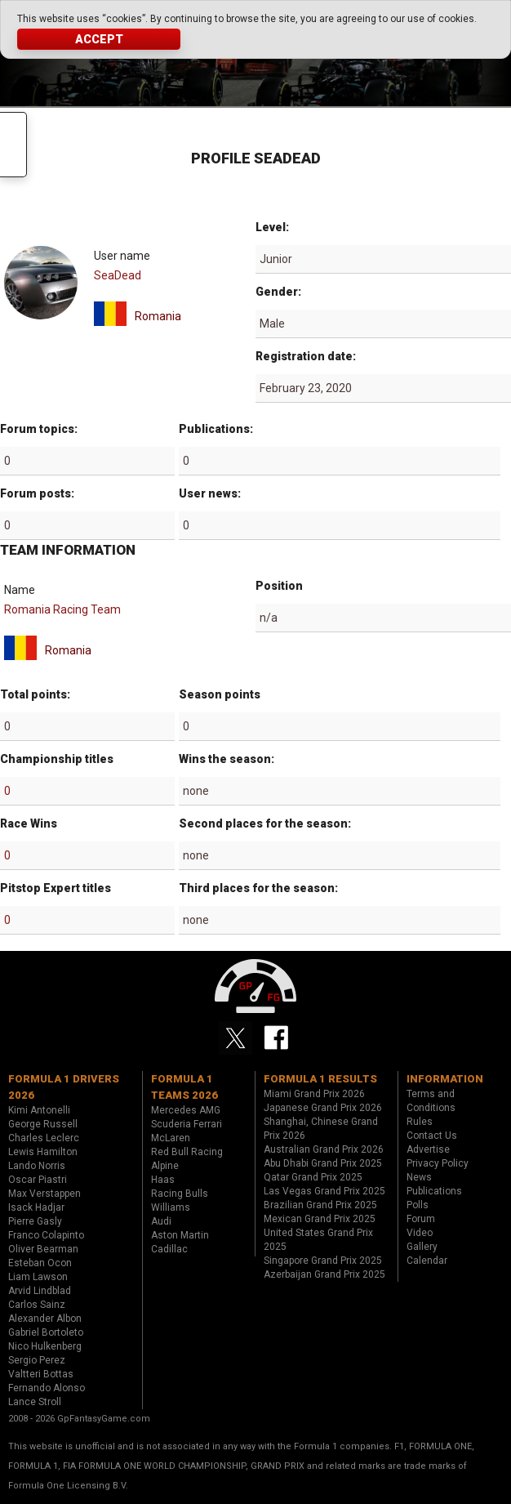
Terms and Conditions (431, 1100)
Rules (420, 1121)
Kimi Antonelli (39, 1110)
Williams (170, 1207)
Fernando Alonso (46, 1388)
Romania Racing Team (62, 609)
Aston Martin (180, 1235)
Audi (161, 1221)
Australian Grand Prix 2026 (324, 1149)
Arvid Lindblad (39, 1290)
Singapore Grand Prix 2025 (323, 1260)
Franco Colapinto (46, 1235)
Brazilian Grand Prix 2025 (320, 1205)
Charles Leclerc (43, 1138)
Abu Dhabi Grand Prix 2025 (323, 1163)
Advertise (428, 1149)
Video (420, 1232)
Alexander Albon (45, 1318)
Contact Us (432, 1135)
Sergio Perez (36, 1360)
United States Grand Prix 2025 (318, 1239)
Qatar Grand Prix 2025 (313, 1177)
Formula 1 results (320, 1079)
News (419, 1177)
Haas (163, 1179)
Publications (434, 1191)
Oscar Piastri (37, 1179)
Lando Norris (36, 1166)
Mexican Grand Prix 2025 (319, 1219)
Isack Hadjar (36, 1207)
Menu (13, 144)
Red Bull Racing (187, 1152)
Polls (418, 1205)
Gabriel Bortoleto (45, 1332)
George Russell (43, 1124)
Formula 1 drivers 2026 (63, 1087)
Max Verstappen (44, 1193)
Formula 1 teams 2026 (184, 1087)
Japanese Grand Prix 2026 (323, 1107)
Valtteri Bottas (40, 1374)
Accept (99, 39)
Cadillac (169, 1249)
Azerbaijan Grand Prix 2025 (324, 1274)
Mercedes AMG (185, 1110)
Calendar (427, 1260)
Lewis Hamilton (43, 1152)
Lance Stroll (34, 1402)
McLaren (170, 1138)
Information (445, 1079)
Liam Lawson (38, 1277)
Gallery (422, 1246)
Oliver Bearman (43, 1249)
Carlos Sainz (36, 1304)
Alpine (165, 1166)
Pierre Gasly (35, 1221)
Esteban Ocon (40, 1263)
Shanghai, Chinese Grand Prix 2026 (321, 1128)
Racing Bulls (179, 1193)
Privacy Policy (438, 1163)
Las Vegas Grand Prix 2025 (324, 1191)
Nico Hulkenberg (45, 1346)
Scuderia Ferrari (186, 1124)
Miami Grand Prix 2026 (314, 1094)
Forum (421, 1219)
